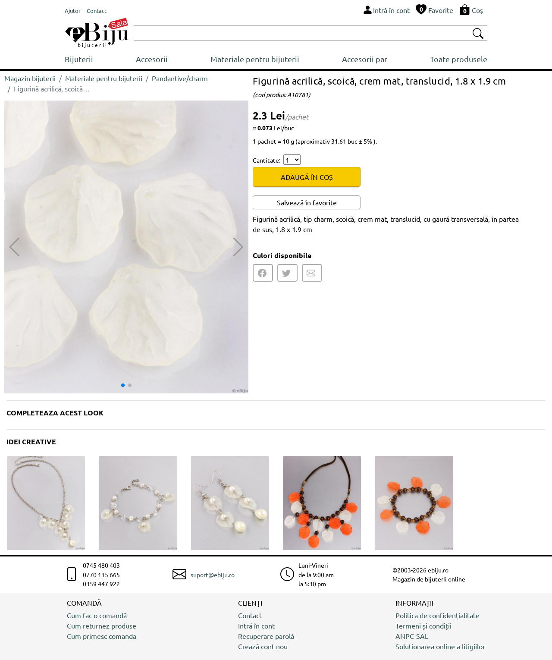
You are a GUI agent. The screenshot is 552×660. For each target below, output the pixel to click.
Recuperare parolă (266, 636)
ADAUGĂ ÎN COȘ (307, 177)
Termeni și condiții (423, 625)
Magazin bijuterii (30, 78)
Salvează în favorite (307, 202)
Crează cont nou (263, 646)
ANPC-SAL (411, 636)
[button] (238, 247)
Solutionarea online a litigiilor (440, 646)
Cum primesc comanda (101, 636)
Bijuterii (79, 58)
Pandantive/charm (180, 78)
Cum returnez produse (101, 625)
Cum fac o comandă (97, 615)
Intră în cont (256, 625)
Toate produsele (458, 58)
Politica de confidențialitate (437, 615)
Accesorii (152, 58)
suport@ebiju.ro (213, 574)
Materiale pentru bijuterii (254, 58)
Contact (250, 615)
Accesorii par (364, 58)
